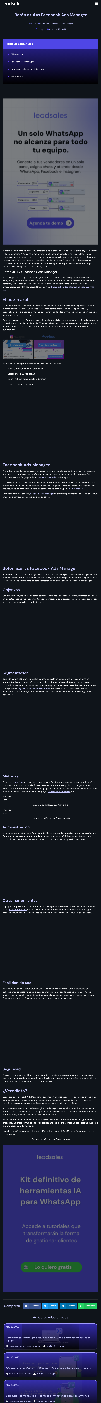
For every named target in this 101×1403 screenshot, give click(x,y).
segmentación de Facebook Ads (34, 688)
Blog (38, 24)
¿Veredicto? (17, 76)
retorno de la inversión (59, 791)
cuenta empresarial (47, 477)
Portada (31, 24)
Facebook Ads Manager (22, 61)
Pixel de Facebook (18, 909)
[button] (32, 1306)
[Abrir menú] (96, 4)
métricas (19, 782)
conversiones (76, 488)
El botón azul (17, 54)
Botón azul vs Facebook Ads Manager (29, 69)
